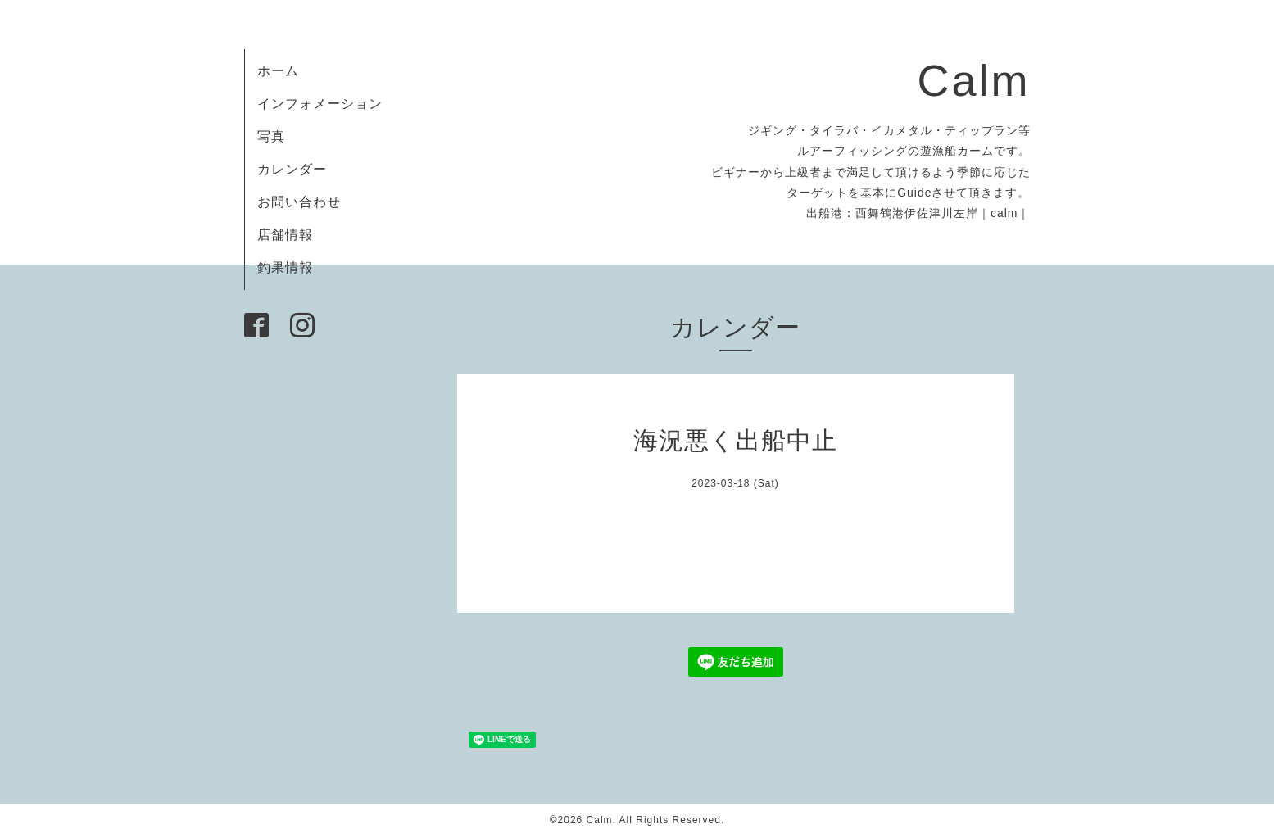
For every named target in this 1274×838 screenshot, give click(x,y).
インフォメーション (320, 104)
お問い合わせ (299, 202)
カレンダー (292, 169)
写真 (271, 136)
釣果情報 (285, 267)
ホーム (278, 71)
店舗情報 (285, 235)
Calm (973, 80)
